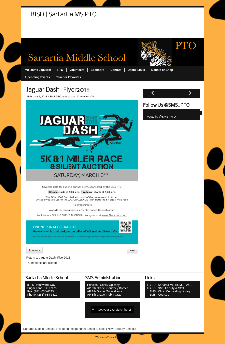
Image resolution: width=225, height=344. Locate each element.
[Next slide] (190, 93)
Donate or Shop (57, 25)
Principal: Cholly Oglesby (103, 284)
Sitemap (92, 25)
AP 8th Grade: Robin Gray (104, 294)
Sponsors (111, 25)
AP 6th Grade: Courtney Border (107, 288)
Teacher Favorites (136, 25)
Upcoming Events (167, 25)
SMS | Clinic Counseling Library (169, 291)
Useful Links (38, 33)
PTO (77, 25)
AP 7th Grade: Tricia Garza (104, 291)
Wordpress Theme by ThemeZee (112, 337)
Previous (34, 250)
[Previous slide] (152, 93)
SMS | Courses (158, 294)
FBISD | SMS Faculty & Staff (165, 288)
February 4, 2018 (37, 96)
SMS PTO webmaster (62, 96)
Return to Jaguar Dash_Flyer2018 (48, 257)
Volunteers (60, 33)
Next (132, 250)
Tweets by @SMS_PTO (160, 116)
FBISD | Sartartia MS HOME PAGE (170, 284)
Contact (34, 25)
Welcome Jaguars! (87, 33)
